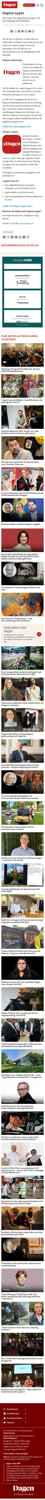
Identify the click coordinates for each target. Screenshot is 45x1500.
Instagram (22, 1457)
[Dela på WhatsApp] (33, 31)
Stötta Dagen (8, 1454)
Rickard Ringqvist (10, 1438)
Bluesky (13, 1459)
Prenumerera (29, 5)
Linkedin (6, 1459)
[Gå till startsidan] (9, 4)
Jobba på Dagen (21, 1454)
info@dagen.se (27, 223)
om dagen (7, 232)
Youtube (36, 1457)
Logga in (38, 5)
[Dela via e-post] (22, 31)
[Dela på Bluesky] (29, 31)
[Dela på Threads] (26, 31)
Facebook (14, 1457)
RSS (27, 1459)
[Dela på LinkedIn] (19, 31)
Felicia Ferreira (9, 1433)
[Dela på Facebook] (11, 31)
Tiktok (29, 1457)
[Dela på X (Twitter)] (15, 31)
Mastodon (21, 1459)
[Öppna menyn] (42, 5)
